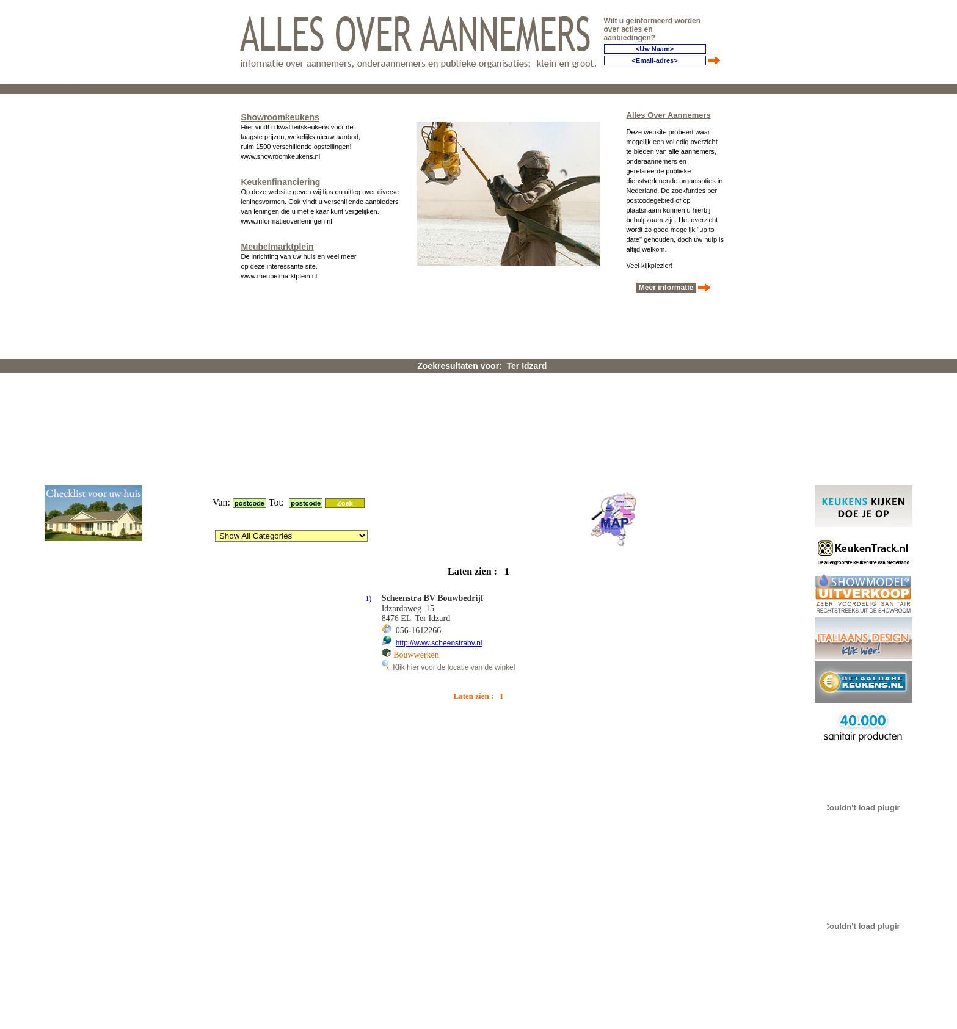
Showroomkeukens (280, 113)
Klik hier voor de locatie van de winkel (448, 507)
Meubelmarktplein (277, 243)
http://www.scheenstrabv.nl (439, 483)
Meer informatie (666, 284)
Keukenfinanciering (281, 178)
